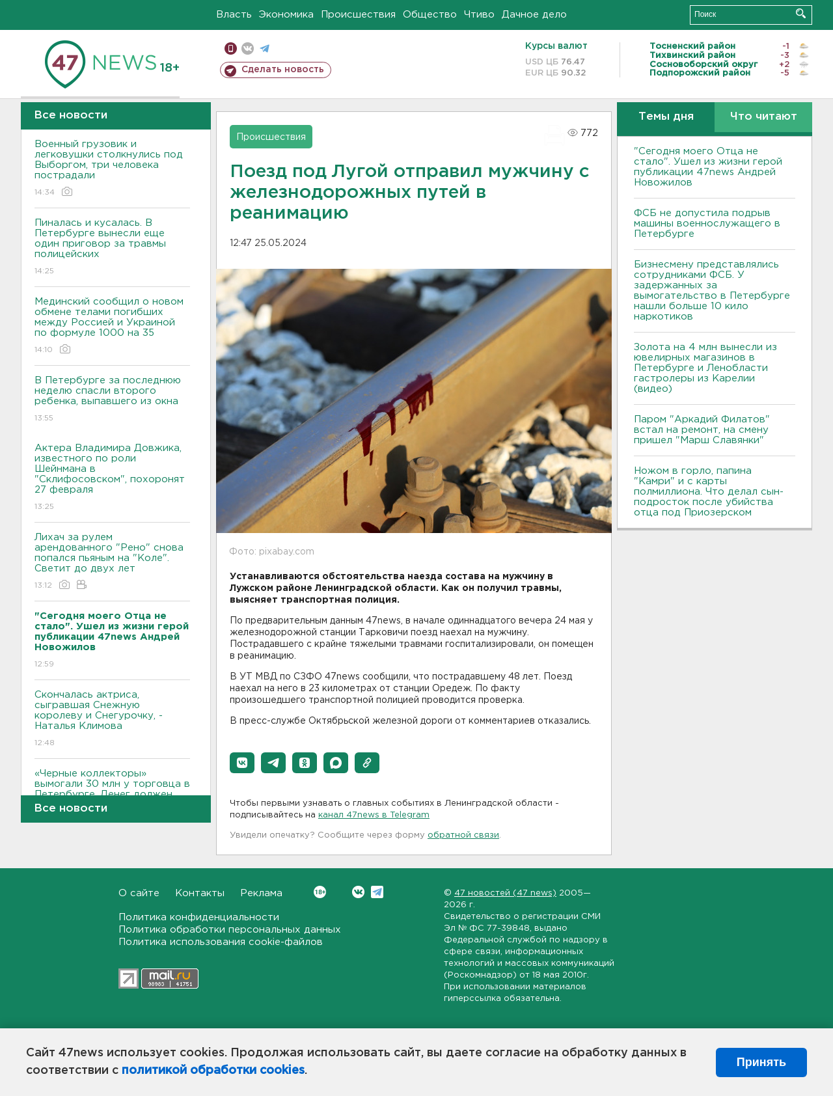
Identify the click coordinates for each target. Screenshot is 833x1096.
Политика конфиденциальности (198, 917)
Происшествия (358, 14)
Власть (234, 14)
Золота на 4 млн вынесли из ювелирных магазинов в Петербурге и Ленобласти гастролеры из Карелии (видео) (705, 368)
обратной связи (463, 835)
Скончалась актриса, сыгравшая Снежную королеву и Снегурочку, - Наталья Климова (112, 719)
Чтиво (479, 14)
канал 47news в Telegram (374, 815)
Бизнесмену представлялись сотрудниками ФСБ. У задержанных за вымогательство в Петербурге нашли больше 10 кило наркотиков (712, 290)
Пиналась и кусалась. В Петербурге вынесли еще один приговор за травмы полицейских (112, 248)
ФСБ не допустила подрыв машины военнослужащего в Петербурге (707, 223)
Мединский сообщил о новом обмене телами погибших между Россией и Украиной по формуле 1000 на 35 (112, 326)
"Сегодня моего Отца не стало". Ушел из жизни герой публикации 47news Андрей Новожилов (708, 167)
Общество (430, 14)
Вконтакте (320, 892)
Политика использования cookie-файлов (220, 942)
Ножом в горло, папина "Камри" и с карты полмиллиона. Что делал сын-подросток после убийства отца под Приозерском (709, 492)
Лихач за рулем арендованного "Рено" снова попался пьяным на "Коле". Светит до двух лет (112, 562)
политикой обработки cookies (213, 1070)
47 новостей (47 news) (505, 893)
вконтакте (247, 48)
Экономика (286, 14)
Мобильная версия (231, 48)
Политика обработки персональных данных (229, 929)
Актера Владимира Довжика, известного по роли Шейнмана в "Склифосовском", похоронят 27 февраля (112, 478)
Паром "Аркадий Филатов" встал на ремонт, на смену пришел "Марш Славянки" (702, 430)
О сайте (138, 893)
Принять (761, 1062)
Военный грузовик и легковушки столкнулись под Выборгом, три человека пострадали (112, 169)
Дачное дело (534, 14)
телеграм (264, 48)
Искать (801, 13)
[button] (242, 762)
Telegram (377, 892)
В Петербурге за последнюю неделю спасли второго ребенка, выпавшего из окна (112, 400)
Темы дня (666, 117)
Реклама (261, 893)
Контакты (200, 893)
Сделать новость (282, 70)
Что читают (763, 117)
